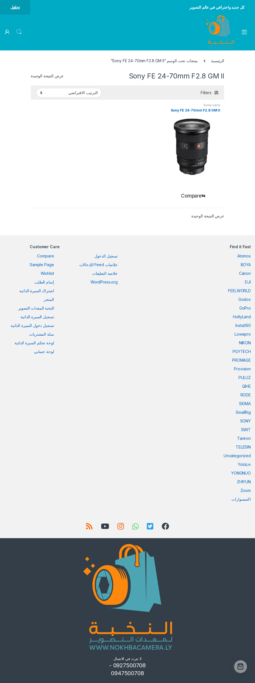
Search (19, 32)
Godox (244, 299)
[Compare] (192, 196)
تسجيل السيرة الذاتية (37, 317)
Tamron (244, 438)
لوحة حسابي (44, 351)
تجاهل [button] (15, 7)
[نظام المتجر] (68, 92)
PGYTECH (242, 351)
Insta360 (243, 325)
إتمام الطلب (44, 282)
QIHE (246, 386)
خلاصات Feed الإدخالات (98, 264)
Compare (45, 256)
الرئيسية (217, 60)
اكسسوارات (241, 499)
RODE (245, 395)
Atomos (244, 256)
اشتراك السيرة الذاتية (36, 291)
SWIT (246, 430)
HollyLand (242, 317)
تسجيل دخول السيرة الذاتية (32, 325)
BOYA (246, 264)
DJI (248, 282)
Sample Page (42, 264)
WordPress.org (104, 282)
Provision (242, 369)
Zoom (245, 490)
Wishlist (47, 273)
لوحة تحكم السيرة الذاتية (34, 343)
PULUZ (244, 377)
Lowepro (243, 334)
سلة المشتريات (41, 334)
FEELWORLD (239, 291)
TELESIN (243, 447)
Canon (245, 273)
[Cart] (240, 666)
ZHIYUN (244, 482)
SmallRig (243, 412)
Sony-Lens (211, 105)
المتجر (49, 299)
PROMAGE (241, 360)
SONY (245, 421)
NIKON (245, 343)
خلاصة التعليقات (105, 273)
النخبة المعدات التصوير (36, 308)
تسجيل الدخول (106, 256)
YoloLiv (244, 464)
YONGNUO (241, 473)
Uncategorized (237, 456)
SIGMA (245, 403)
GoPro (245, 308)
